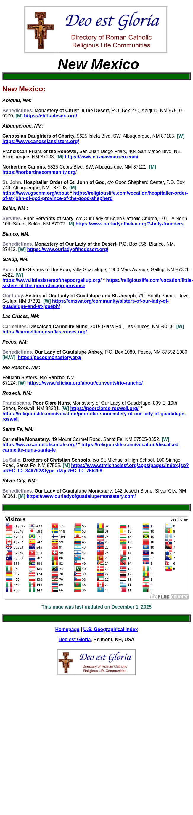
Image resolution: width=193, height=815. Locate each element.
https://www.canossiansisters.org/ (40, 141)
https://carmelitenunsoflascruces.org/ (44, 331)
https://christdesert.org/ (50, 115)
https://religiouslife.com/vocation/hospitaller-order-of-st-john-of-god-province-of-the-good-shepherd (95, 195)
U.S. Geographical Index (110, 629)
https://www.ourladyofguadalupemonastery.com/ (81, 496)
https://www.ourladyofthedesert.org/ (67, 249)
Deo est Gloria (75, 639)
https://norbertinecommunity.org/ (39, 172)
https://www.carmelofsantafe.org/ (39, 444)
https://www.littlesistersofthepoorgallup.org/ (52, 280)
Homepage (67, 629)
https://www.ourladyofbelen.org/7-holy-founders (129, 223)
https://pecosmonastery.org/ (49, 357)
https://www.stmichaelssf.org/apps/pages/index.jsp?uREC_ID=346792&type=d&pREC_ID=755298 (95, 468)
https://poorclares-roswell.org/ (104, 408)
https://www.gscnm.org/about (35, 193)
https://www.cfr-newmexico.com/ (101, 156)
